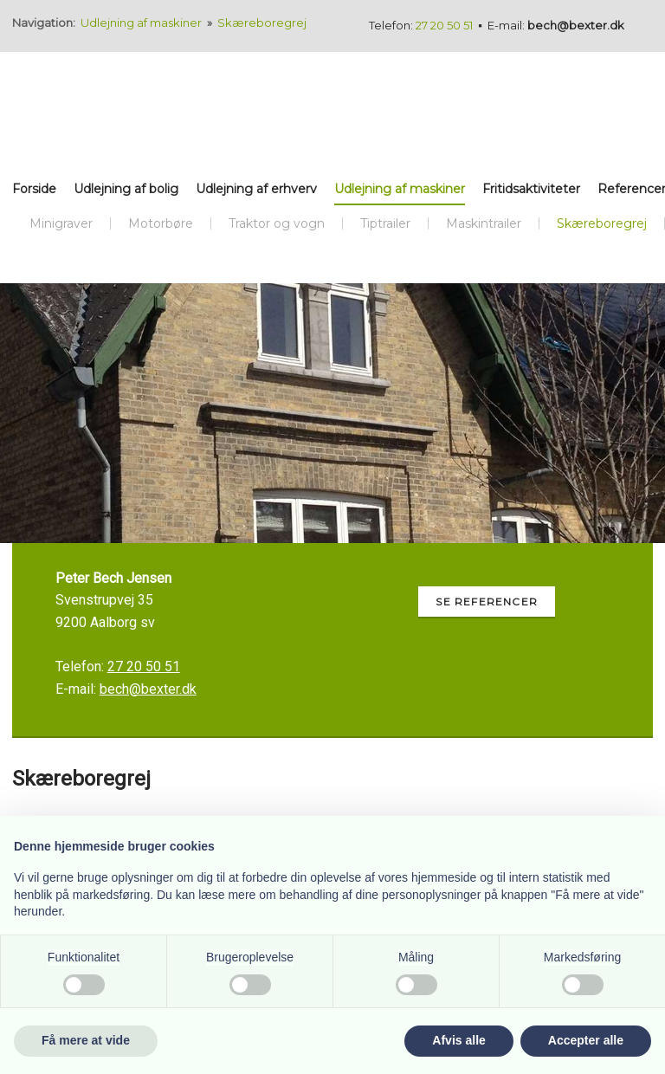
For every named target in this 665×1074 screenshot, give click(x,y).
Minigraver (61, 223)
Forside (34, 189)
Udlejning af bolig (126, 189)
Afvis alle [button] (458, 1040)
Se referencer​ (487, 601)
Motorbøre (160, 223)
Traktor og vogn (277, 223)
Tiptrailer (385, 223)
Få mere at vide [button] (86, 1040)
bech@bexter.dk (575, 25)
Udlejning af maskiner (142, 22)
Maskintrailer (483, 223)
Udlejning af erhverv (256, 189)
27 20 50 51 (444, 25)
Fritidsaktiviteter (531, 189)
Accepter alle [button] (585, 1040)
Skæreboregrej (262, 22)
